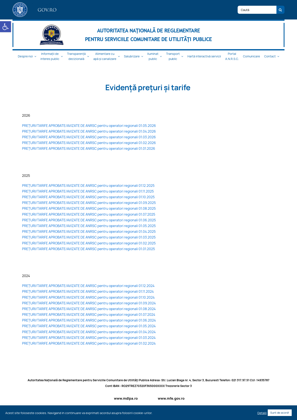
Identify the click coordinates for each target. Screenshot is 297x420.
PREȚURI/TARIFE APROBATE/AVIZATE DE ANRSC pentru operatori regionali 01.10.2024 (88, 297)
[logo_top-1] (35, 4)
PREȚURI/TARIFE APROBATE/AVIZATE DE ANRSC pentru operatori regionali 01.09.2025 (89, 202)
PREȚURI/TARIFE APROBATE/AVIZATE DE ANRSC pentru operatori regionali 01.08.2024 (89, 308)
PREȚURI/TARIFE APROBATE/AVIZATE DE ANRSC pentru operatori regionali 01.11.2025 (88, 191)
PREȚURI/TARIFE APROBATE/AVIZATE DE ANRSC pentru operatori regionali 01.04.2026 (89, 131)
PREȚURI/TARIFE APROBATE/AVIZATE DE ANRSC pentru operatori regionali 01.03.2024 (89, 337)
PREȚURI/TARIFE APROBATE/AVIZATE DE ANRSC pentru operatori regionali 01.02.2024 (89, 343)
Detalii (262, 413)
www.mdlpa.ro (126, 398)
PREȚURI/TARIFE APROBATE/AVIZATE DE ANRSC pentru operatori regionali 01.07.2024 (88, 314)
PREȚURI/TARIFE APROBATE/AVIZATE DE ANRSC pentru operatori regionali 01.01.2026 (88, 148)
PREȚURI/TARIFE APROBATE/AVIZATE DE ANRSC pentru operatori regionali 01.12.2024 (88, 285)
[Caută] (257, 10)
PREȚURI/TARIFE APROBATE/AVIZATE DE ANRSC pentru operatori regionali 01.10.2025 (88, 197)
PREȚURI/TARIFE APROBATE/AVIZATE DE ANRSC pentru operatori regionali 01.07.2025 (88, 214)
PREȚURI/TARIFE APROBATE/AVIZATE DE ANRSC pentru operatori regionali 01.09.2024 (89, 303)
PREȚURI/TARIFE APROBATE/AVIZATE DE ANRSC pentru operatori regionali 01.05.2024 (89, 326)
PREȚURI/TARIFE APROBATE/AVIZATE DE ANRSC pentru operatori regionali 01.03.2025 (89, 237)
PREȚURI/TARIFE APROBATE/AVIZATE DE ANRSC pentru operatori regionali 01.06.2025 (89, 220)
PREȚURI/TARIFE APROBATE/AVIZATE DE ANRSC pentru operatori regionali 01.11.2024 (88, 291)
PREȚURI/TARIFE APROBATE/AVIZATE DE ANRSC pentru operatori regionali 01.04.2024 (89, 332)
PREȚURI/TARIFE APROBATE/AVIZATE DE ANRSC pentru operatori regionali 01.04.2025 (89, 231)
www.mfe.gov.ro (171, 398)
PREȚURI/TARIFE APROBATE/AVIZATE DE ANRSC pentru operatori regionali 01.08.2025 (89, 208)
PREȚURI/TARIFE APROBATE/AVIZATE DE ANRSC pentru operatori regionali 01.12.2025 (88, 185)
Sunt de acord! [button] (279, 412)
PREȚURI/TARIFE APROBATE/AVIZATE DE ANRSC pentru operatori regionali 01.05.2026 (89, 125)
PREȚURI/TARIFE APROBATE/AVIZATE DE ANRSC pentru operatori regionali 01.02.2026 (89, 142)
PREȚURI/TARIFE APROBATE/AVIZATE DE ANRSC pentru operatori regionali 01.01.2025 (88, 249)
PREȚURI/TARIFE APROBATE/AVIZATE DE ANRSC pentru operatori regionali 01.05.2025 (89, 225)
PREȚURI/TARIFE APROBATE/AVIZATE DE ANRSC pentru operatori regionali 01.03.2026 (89, 137)
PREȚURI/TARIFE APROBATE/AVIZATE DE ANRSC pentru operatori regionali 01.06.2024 (89, 320)
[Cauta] (280, 10)
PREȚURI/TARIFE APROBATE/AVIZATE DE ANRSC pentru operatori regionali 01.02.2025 (89, 243)
